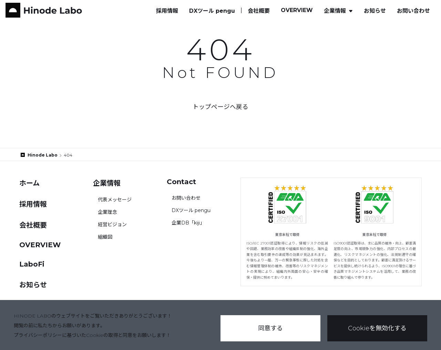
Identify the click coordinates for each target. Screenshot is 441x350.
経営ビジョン (112, 224)
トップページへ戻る (220, 106)
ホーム (29, 183)
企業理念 (107, 212)
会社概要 (259, 11)
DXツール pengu (212, 11)
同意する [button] (270, 328)
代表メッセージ (115, 200)
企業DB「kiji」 (188, 223)
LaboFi (31, 264)
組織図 (105, 237)
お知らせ (375, 11)
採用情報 (167, 11)
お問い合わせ (413, 11)
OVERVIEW (297, 10)
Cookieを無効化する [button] (377, 328)
